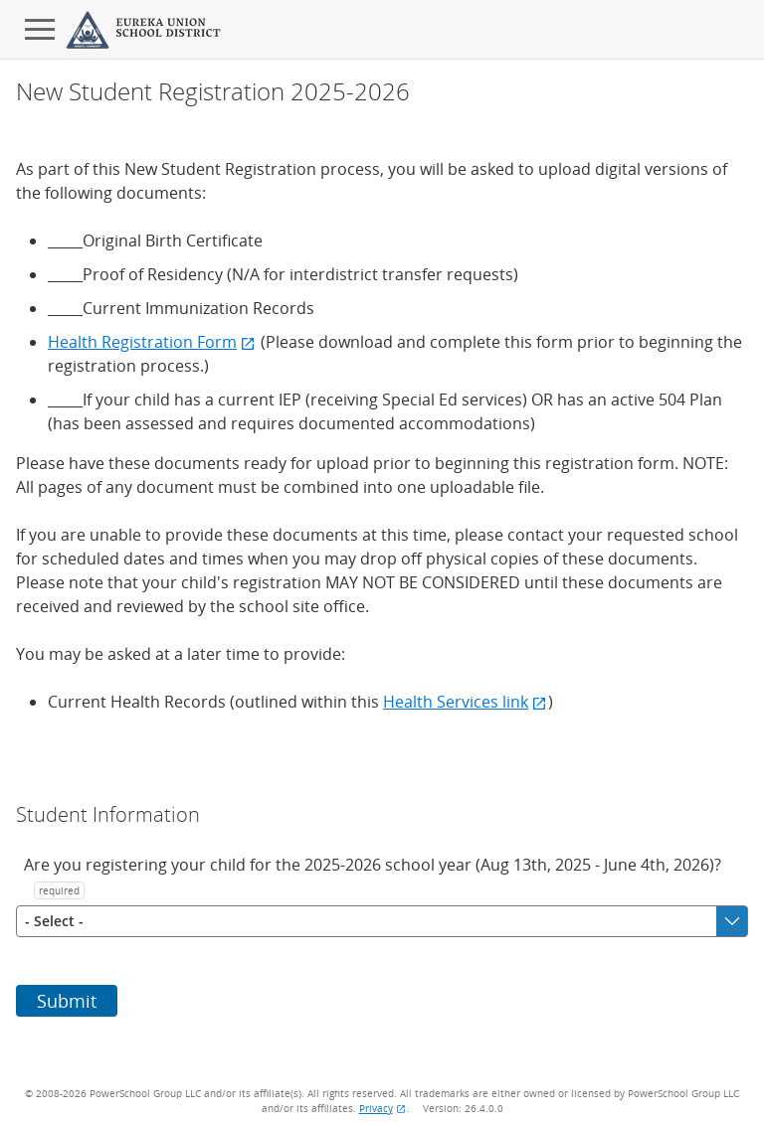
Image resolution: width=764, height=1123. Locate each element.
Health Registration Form (152, 342)
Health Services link (465, 702)
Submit (66, 1001)
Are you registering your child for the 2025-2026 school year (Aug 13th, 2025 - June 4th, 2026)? (372, 876)
